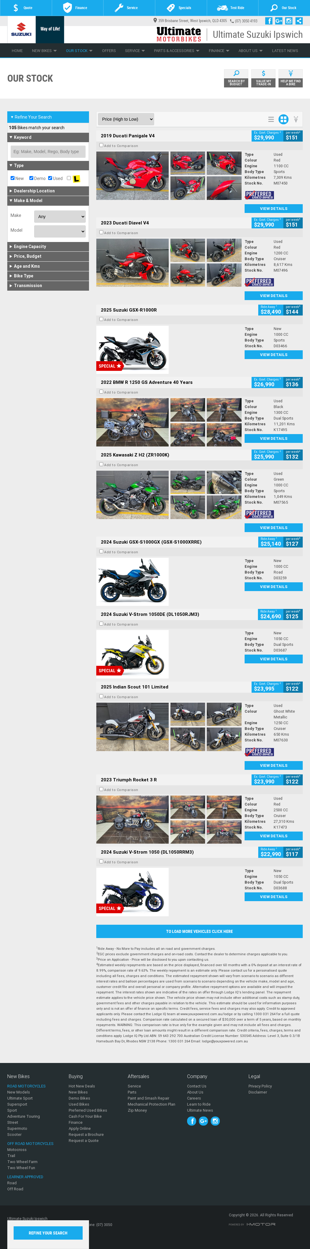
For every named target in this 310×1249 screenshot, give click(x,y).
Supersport (17, 1104)
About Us (251, 50)
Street (12, 1122)
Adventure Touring (23, 1116)
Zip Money (137, 1110)
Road (12, 1182)
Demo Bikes (79, 1098)
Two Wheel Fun (21, 1167)
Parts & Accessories (177, 50)
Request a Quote (84, 1140)
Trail (11, 1155)
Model (16, 230)
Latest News (285, 50)
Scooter (14, 1134)
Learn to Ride (199, 1104)
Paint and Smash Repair (148, 1098)
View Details (274, 208)
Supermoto (17, 1128)
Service (135, 50)
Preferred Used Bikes (88, 1110)
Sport (12, 1110)
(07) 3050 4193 (246, 21)
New (17, 178)
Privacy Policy (260, 1086)
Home (17, 50)
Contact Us (196, 1086)
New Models (18, 1092)
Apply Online (80, 1128)
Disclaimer (258, 1092)
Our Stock (79, 50)
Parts (132, 1092)
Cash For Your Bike (85, 1116)
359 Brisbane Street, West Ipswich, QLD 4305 (190, 20)
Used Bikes (79, 1104)
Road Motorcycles (26, 1086)
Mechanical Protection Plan (151, 1104)
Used (55, 178)
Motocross (17, 1149)
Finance (219, 50)
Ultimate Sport (20, 1098)
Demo (37, 178)
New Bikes (44, 50)
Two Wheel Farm (22, 1161)
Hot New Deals (82, 1086)
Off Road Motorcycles (30, 1143)
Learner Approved (25, 1176)
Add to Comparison (121, 146)
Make (16, 215)
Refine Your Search (31, 117)
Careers (194, 1098)
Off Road (15, 1189)
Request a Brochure (86, 1134)
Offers (109, 50)
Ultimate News (200, 1110)
